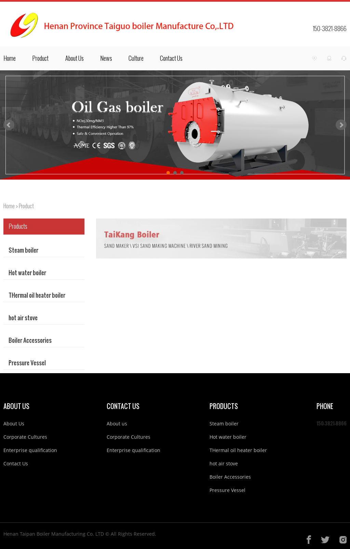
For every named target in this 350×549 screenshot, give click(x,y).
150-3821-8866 (330, 29)
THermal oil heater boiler (37, 292)
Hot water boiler (27, 270)
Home (9, 58)
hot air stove (23, 315)
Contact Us (171, 58)
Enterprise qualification (30, 450)
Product (40, 58)
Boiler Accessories (30, 337)
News (106, 58)
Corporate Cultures (25, 437)
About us (117, 423)
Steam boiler (23, 247)
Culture (136, 58)
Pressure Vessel (27, 360)
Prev (8, 124)
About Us (74, 58)
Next (341, 124)
